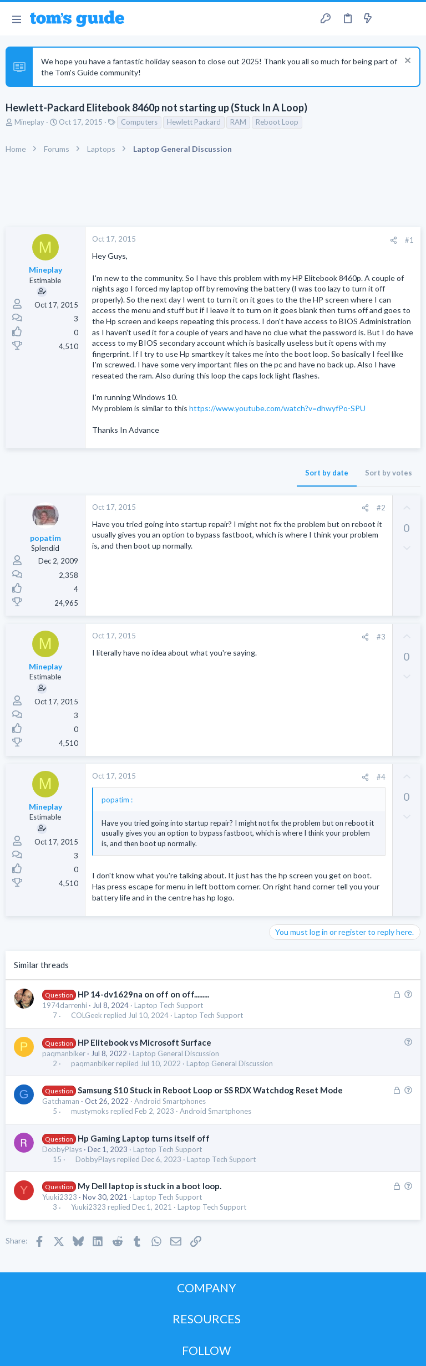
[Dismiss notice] (406, 62)
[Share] (393, 240)
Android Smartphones (170, 1101)
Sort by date (326, 472)
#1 (409, 240)
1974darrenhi (64, 1005)
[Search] (411, 19)
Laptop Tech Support (168, 1005)
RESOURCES (207, 1319)
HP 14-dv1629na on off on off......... (143, 994)
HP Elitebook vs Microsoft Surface (144, 1042)
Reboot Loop (277, 121)
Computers (139, 121)
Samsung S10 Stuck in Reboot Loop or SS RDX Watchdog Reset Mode (210, 1090)
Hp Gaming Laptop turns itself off (144, 1138)
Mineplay (29, 121)
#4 (381, 776)
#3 (381, 636)
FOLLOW (206, 1350)
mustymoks (90, 1111)
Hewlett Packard (194, 121)
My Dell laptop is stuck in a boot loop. (149, 1186)
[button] (16, 18)
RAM (238, 121)
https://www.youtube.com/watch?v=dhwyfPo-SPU (277, 408)
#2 (381, 507)
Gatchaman (60, 1101)
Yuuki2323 (59, 1197)
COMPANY (206, 1288)
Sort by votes (388, 472)
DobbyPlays (62, 1149)
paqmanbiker (63, 1053)
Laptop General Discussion (176, 1053)
